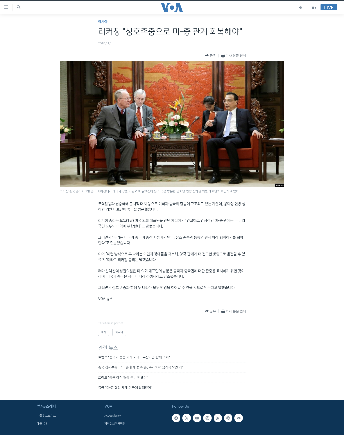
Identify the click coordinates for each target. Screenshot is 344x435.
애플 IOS (42, 423)
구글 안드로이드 (46, 415)
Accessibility (112, 415)
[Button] (210, 55)
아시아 (102, 22)
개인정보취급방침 (114, 423)
